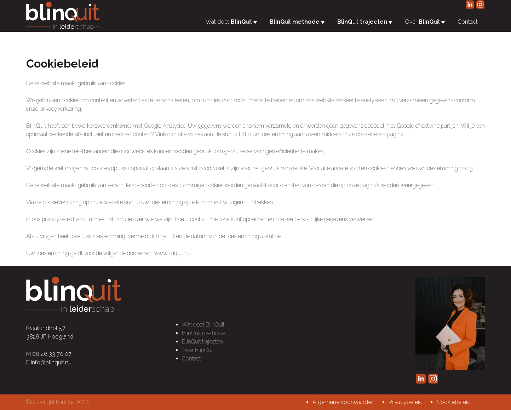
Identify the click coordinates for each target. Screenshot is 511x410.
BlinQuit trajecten (202, 341)
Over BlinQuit (198, 350)
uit (295, 21)
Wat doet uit (229, 21)
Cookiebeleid (454, 402)
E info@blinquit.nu (48, 362)
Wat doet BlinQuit (203, 324)
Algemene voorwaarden (343, 402)
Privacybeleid (406, 402)
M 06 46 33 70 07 (48, 354)
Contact (468, 21)
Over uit (422, 21)
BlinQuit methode (203, 333)
